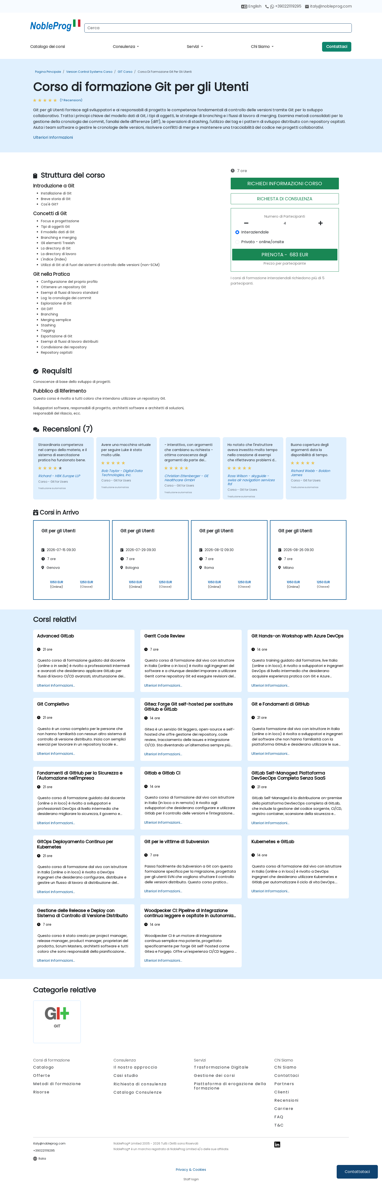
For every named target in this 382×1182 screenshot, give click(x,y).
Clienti (281, 1092)
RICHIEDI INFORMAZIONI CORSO (284, 183)
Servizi (193, 46)
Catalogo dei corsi (47, 46)
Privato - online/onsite (262, 242)
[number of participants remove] (247, 223)
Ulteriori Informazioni (53, 137)
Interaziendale (255, 232)
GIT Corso (125, 72)
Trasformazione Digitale (221, 1067)
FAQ (279, 1117)
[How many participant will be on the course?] (284, 223)
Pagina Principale (48, 72)
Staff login (191, 1179)
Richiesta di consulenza (140, 1084)
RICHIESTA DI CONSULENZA (284, 199)
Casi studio (126, 1075)
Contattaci (336, 46)
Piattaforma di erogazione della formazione (230, 1086)
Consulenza (124, 46)
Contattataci (357, 1171)
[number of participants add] (321, 223)
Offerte (41, 1075)
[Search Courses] (218, 28)
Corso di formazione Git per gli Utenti (165, 72)
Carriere (284, 1108)
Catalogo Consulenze (138, 1092)
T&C (279, 1125)
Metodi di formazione (57, 1084)
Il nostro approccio (135, 1067)
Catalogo (43, 1067)
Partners (284, 1084)
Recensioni (286, 1100)
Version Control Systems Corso (89, 72)
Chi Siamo (261, 46)
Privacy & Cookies (191, 1169)
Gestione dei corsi (214, 1075)
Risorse (41, 1092)
